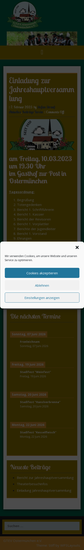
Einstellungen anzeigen (42, 297)
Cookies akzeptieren (42, 273)
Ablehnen (42, 285)
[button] (77, 247)
